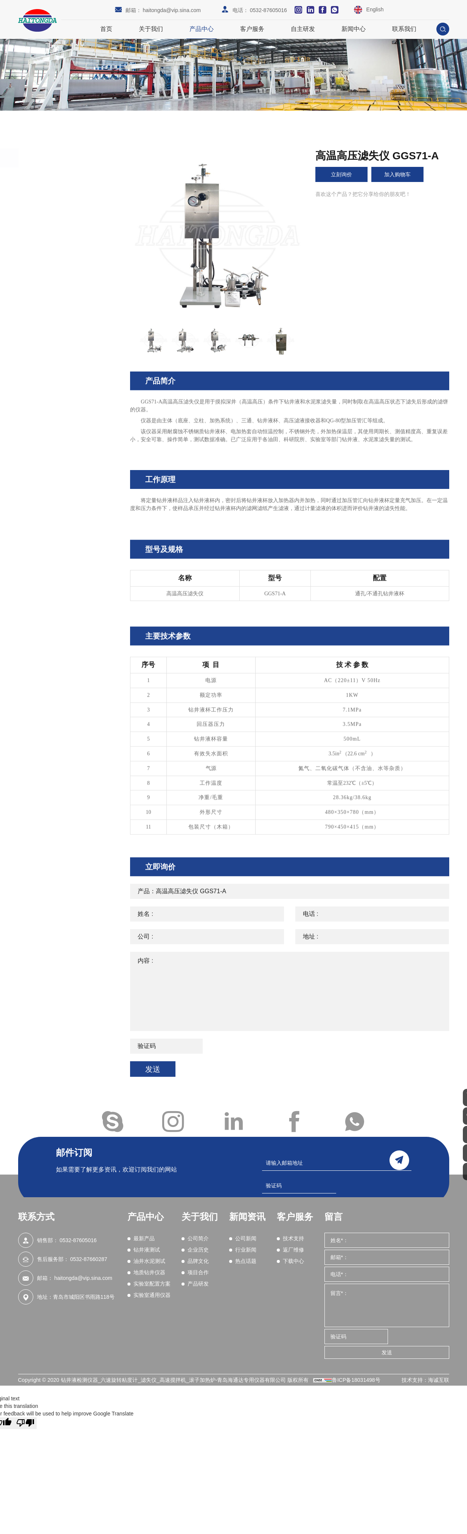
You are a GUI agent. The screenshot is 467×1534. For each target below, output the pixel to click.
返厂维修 (293, 1250)
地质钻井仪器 (55, 240)
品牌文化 (198, 1261)
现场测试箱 (54, 270)
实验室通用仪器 (58, 343)
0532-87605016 (268, 10)
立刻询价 (343, 174)
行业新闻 (245, 1250)
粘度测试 (51, 260)
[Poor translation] (25, 1423)
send (399, 1158)
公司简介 (198, 1238)
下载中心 (293, 1261)
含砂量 (49, 279)
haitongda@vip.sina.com (172, 10)
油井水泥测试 (55, 219)
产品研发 (198, 1284)
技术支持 (293, 1238)
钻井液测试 (52, 198)
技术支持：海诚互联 (425, 1380)
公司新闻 (245, 1238)
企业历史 (198, 1250)
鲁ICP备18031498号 (356, 1380)
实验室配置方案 (58, 321)
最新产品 (48, 176)
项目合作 (198, 1272)
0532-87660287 (88, 1259)
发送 (387, 1352)
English (375, 9)
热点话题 (245, 1261)
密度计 (49, 289)
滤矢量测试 (54, 299)
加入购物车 (404, 174)
